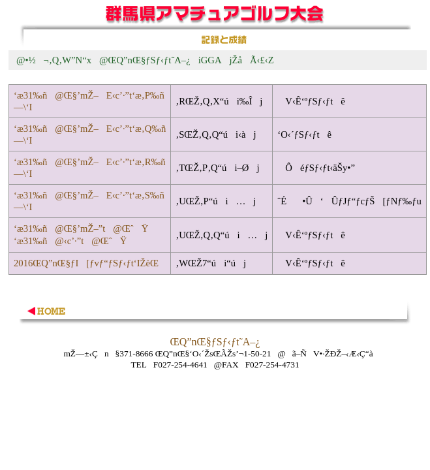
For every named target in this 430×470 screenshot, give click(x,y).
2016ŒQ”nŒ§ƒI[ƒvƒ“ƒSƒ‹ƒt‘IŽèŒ (87, 263)
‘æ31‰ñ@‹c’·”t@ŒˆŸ (70, 241)
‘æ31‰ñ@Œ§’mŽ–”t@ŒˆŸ (81, 228)
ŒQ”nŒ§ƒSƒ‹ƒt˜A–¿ (215, 341)
